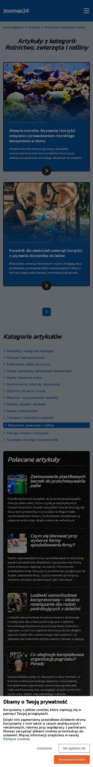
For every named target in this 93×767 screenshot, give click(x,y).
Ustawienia (44, 748)
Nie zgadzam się (74, 748)
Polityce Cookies (16, 738)
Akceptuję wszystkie (71, 759)
